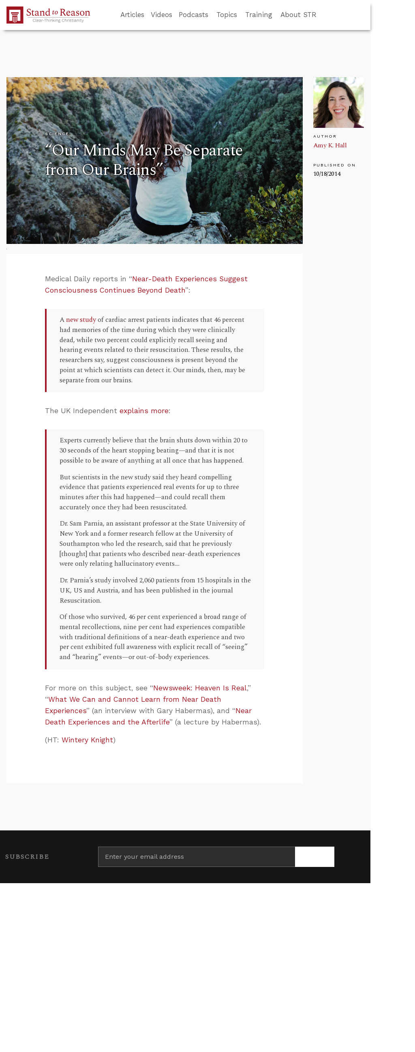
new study (81, 320)
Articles (132, 15)
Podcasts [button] (193, 15)
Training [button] (258, 15)
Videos (161, 15)
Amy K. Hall (330, 145)
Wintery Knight (87, 740)
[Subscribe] (314, 857)
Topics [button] (226, 15)
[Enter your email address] (196, 857)
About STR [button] (298, 15)
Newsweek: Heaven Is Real (200, 688)
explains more (144, 411)
